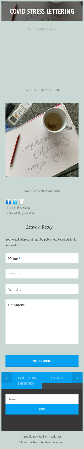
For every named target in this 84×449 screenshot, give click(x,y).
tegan (53, 29)
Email (14, 274)
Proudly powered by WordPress (42, 436)
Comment (16, 304)
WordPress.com (54, 442)
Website (15, 289)
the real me (23, 207)
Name (14, 258)
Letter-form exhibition (26, 380)
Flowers (57, 377)
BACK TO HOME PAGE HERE (42, 90)
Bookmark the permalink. (20, 213)
